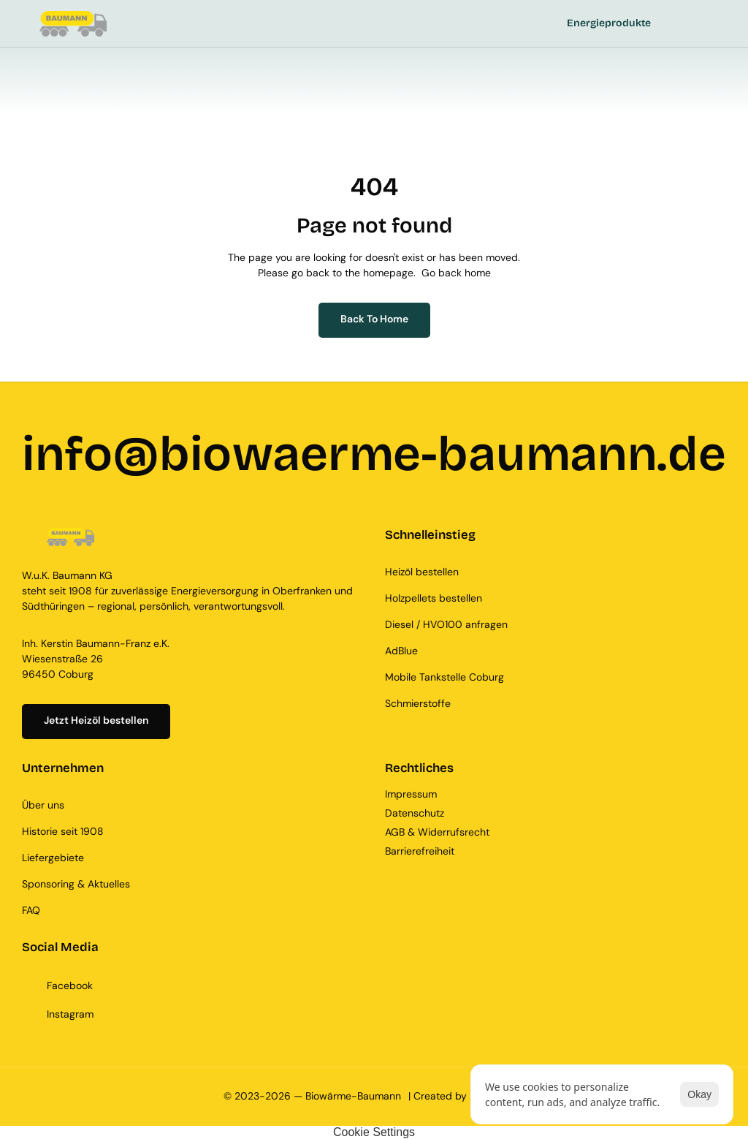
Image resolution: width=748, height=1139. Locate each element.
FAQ (31, 910)
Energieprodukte (609, 23)
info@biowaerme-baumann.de (374, 454)
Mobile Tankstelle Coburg (444, 677)
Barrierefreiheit (419, 851)
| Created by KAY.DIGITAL (466, 1095)
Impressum (412, 794)
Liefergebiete (53, 857)
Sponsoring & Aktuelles (76, 883)
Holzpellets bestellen (433, 598)
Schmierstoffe (418, 703)
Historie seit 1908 (63, 831)
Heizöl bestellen (422, 571)
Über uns (43, 804)
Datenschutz (414, 813)
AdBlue (401, 650)
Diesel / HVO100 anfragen (446, 624)
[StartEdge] (276, 24)
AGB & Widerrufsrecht (437, 832)
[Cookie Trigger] (374, 1132)
